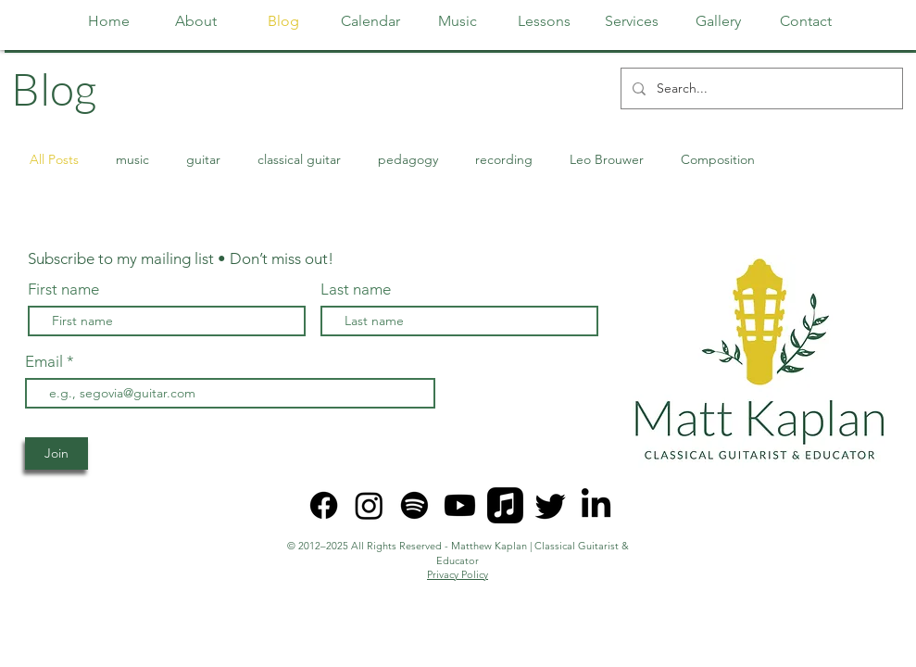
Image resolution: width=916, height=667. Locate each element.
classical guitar (299, 159)
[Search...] (760, 88)
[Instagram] (369, 505)
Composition (718, 159)
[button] (544, 21)
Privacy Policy (457, 574)
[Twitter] (551, 505)
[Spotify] (414, 505)
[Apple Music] (505, 505)
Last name (355, 289)
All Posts (54, 159)
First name (63, 289)
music (132, 159)
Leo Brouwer (607, 159)
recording (504, 159)
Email (46, 362)
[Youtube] (460, 505)
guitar (203, 159)
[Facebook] (324, 505)
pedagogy (408, 159)
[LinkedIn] (596, 505)
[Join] (56, 453)
